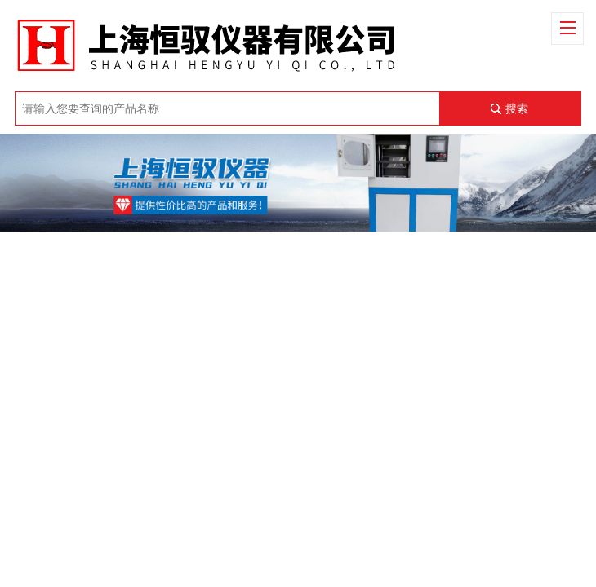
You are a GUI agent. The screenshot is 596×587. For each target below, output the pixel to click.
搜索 (516, 108)
